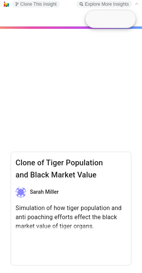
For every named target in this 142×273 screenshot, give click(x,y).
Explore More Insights (104, 4)
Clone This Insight (36, 4)
